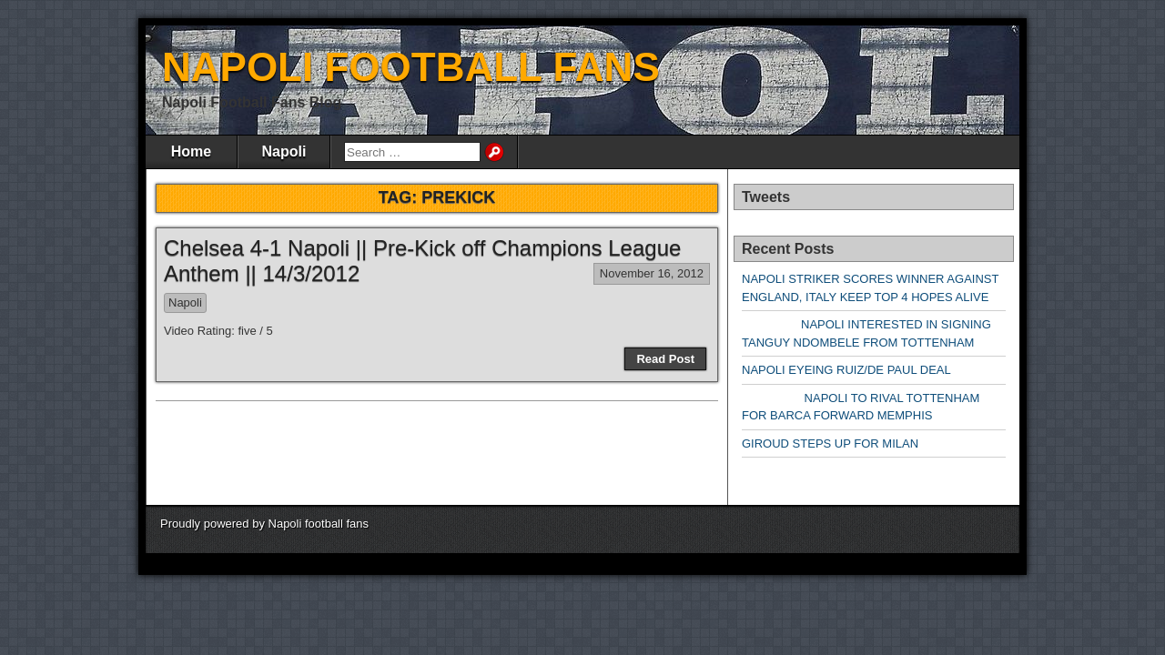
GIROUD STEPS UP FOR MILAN (830, 443)
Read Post (665, 359)
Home (191, 151)
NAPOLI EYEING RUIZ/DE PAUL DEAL (846, 370)
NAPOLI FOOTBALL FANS (411, 67)
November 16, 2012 (652, 273)
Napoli (284, 151)
